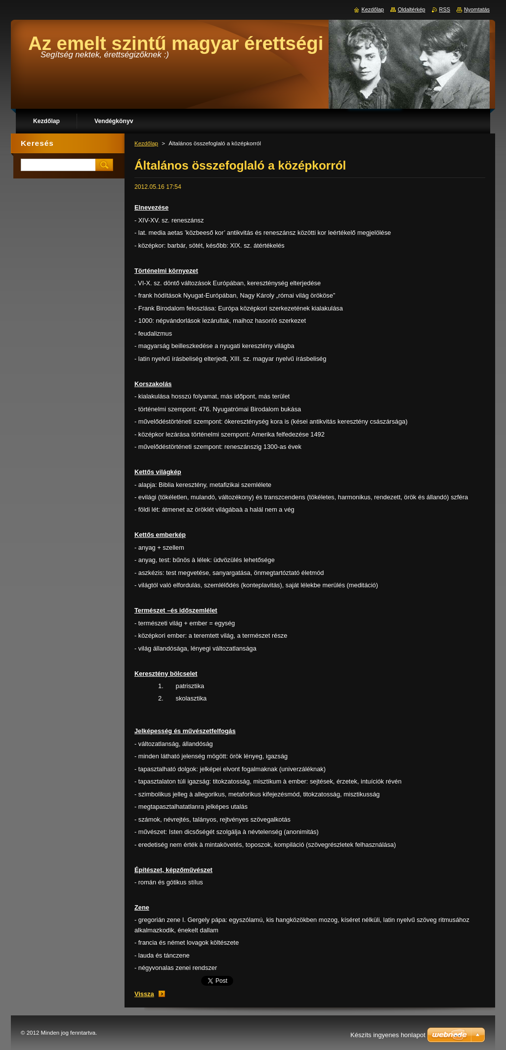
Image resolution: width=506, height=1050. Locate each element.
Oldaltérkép (411, 9)
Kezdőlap (146, 143)
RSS (444, 9)
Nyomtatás (477, 9)
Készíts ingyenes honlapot (387, 1035)
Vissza (144, 994)
